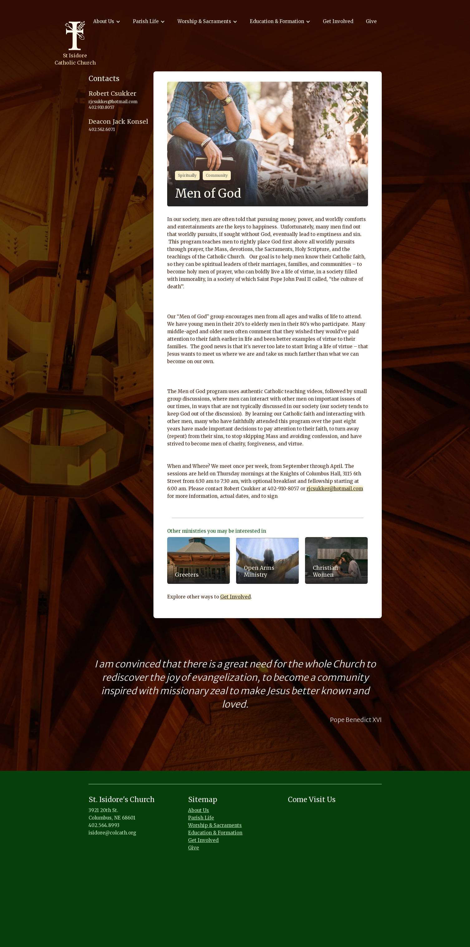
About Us (198, 810)
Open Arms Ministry (259, 571)
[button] (107, 21)
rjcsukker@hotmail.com (335, 489)
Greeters (187, 574)
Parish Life (201, 818)
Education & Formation (215, 833)
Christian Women (325, 571)
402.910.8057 (101, 107)
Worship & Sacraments (215, 825)
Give (371, 21)
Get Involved (338, 21)
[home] (75, 43)
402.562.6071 (102, 129)
